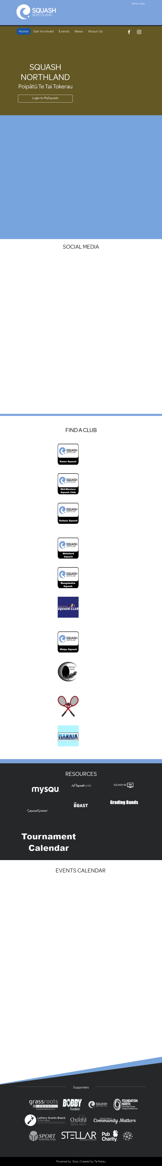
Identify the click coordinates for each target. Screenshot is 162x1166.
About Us (95, 31)
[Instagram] (139, 32)
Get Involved (43, 31)
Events (64, 31)
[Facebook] (129, 32)
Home (23, 31)
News (79, 31)
